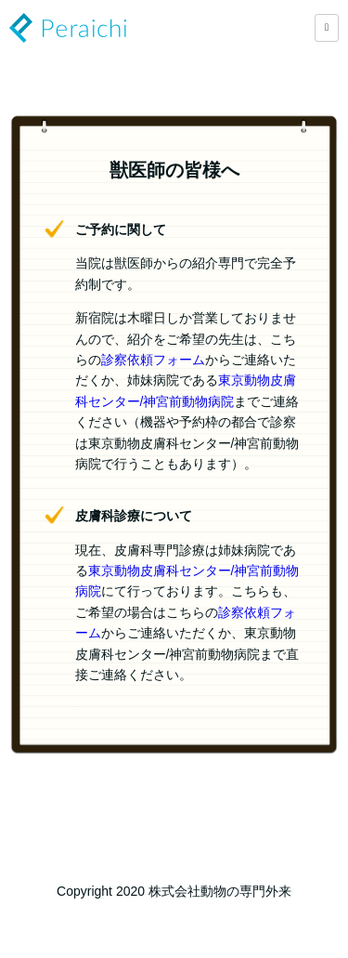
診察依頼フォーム (153, 359)
